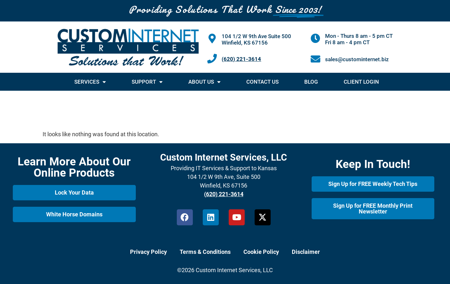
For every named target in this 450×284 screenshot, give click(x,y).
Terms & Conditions (205, 251)
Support (147, 82)
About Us (204, 82)
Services (90, 82)
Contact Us (262, 82)
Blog (311, 82)
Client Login (361, 82)
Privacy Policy (148, 251)
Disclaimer (306, 251)
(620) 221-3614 (241, 59)
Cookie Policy (261, 251)
